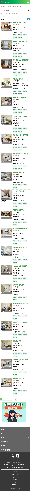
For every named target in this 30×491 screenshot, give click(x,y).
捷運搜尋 (18, 6)
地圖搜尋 (11, 6)
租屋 (2, 437)
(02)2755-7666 (12, 464)
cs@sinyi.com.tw (15, 465)
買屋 (2, 429)
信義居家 (3, 446)
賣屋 (2, 433)
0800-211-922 (19, 462)
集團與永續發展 (5, 450)
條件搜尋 (4, 6)
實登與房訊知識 (5, 441)
